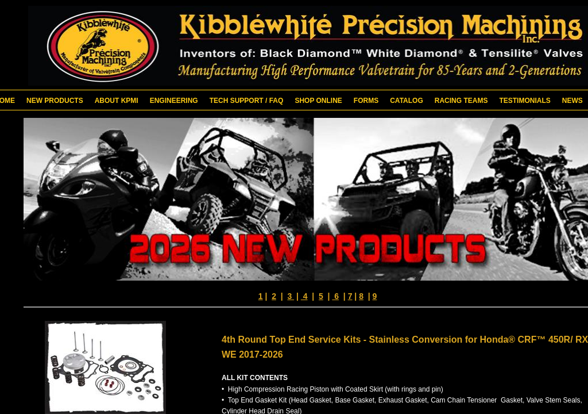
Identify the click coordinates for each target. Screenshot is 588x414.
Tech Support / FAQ (247, 101)
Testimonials (524, 101)
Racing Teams (461, 101)
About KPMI (116, 101)
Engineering (174, 101)
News (572, 101)
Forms (366, 101)
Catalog (406, 101)
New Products (54, 101)
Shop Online (318, 101)
